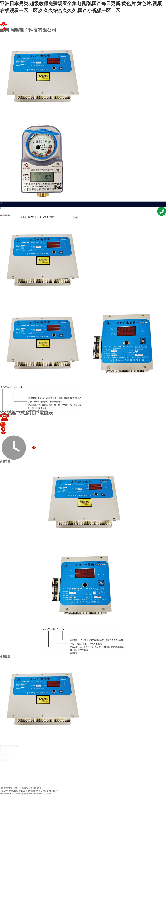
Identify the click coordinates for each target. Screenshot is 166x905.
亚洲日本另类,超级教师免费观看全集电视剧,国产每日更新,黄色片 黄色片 (29, 791)
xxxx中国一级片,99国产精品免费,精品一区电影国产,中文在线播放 (26, 794)
